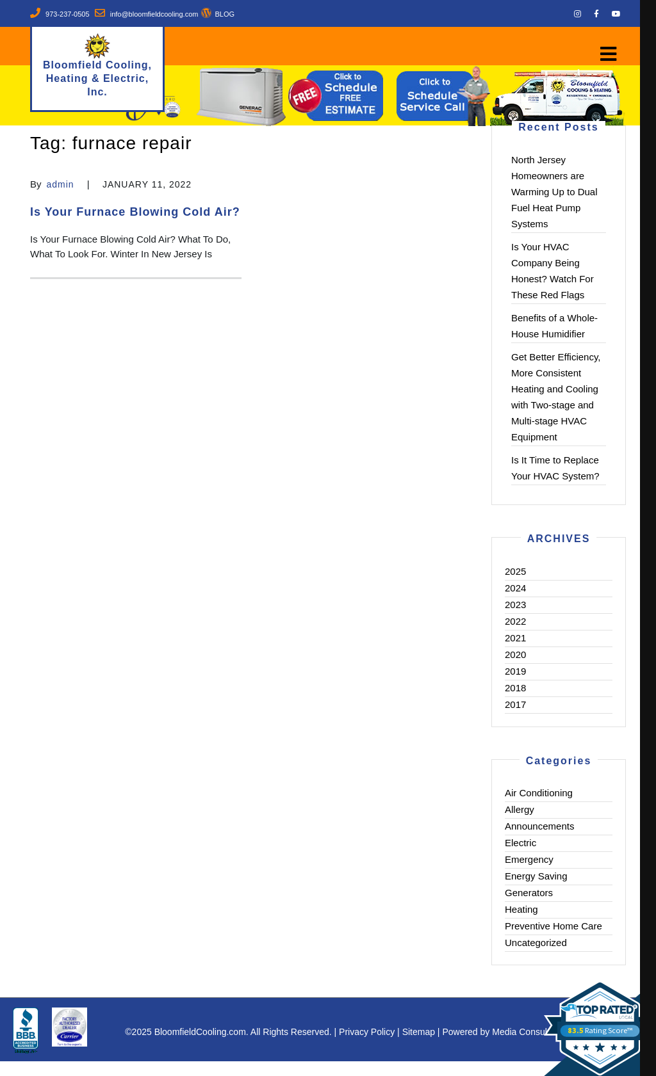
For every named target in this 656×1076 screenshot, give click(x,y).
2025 (515, 571)
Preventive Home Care (553, 925)
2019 (515, 671)
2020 (515, 654)
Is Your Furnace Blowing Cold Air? (135, 211)
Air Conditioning (539, 792)
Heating (521, 909)
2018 (515, 687)
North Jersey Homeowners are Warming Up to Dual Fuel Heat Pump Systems (554, 191)
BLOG (224, 14)
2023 (515, 604)
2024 (515, 587)
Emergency (529, 859)
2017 (515, 704)
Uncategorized (536, 942)
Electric (520, 842)
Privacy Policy (367, 1032)
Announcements (539, 826)
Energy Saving (536, 876)
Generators (529, 892)
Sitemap (418, 1032)
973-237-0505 (67, 14)
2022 (515, 621)
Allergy (519, 809)
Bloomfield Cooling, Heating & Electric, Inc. (97, 78)
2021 (515, 637)
